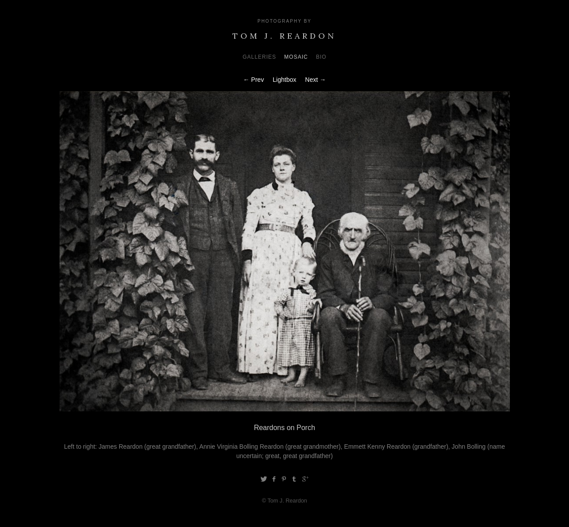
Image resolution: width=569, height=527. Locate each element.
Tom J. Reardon (284, 36)
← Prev (253, 79)
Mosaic (296, 57)
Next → (315, 79)
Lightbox (285, 79)
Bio (321, 57)
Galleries (259, 57)
